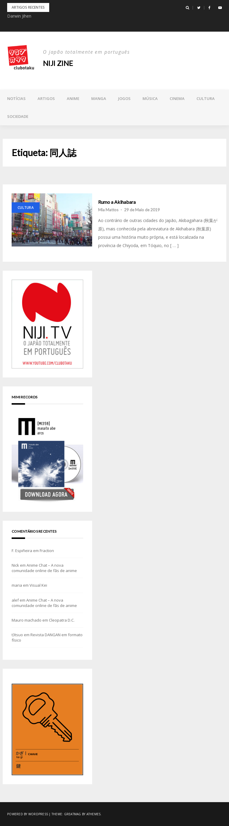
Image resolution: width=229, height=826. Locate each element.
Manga (98, 98)
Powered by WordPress (27, 814)
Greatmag (72, 814)
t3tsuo (17, 634)
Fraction (47, 550)
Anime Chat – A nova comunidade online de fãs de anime (44, 568)
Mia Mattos (108, 209)
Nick (15, 565)
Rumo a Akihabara (117, 202)
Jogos (124, 98)
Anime (73, 98)
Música (150, 98)
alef (15, 600)
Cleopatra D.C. (62, 620)
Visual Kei (38, 585)
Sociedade (17, 116)
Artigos (46, 98)
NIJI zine (58, 63)
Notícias (16, 98)
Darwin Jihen (19, 16)
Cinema (177, 98)
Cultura (205, 98)
